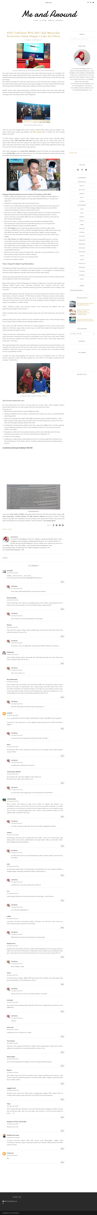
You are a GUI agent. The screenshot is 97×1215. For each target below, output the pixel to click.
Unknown (10, 1153)
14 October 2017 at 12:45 (12, 572)
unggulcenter (11, 1088)
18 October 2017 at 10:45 (12, 1029)
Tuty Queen (11, 1041)
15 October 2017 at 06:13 (12, 774)
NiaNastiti (10, 652)
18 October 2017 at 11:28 (12, 1043)
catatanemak (11, 799)
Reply (62, 581)
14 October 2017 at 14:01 (12, 681)
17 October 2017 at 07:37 (16, 823)
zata (8, 864)
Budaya (82, 193)
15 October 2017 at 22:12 (12, 893)
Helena (9, 625)
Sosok (82, 259)
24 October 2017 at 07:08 (13, 1090)
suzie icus (10, 1027)
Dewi (8, 744)
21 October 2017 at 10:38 (12, 1072)
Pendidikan (82, 244)
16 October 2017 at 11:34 (12, 945)
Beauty (82, 185)
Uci (8, 891)
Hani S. (9, 1070)
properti (82, 275)
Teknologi (82, 263)
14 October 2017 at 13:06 (12, 600)
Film (82, 213)
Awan (9, 973)
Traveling (82, 267)
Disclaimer (17, 1212)
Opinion (81, 232)
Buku (82, 197)
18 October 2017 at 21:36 (12, 1058)
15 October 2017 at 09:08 (13, 866)
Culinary (82, 201)
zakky (9, 916)
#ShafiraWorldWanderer (76, 290)
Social (82, 255)
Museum (82, 228)
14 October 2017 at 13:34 (12, 654)
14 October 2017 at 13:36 (16, 670)
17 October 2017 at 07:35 (16, 762)
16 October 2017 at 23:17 (12, 975)
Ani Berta (14, 586)
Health (82, 220)
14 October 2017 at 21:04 (12, 715)
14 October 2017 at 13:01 (16, 588)
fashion (82, 271)
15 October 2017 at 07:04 (12, 801)
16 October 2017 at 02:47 (12, 918)
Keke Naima (11, 1056)
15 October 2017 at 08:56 (12, 834)
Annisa (9, 832)
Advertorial (82, 182)
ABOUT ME (73, 153)
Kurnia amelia (11, 598)
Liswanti (10, 1000)
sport (82, 279)
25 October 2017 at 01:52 (12, 1106)
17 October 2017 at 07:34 (16, 735)
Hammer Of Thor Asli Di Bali (16, 1121)
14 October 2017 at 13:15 (12, 627)
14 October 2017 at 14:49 (16, 703)
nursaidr (10, 570)
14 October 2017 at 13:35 (16, 615)
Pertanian (82, 252)
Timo (8, 1104)
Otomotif (82, 236)
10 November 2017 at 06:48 (13, 1137)
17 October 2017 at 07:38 (16, 882)
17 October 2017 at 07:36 (16, 789)
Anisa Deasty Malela (14, 772)
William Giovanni (13, 1135)
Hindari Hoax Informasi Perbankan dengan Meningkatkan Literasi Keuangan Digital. (83, 312)
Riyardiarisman (12, 679)
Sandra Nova (11, 943)
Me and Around (48, 14)
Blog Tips (82, 189)
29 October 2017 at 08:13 (12, 1124)
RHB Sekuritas (37, 132)
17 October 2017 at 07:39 (16, 934)
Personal (82, 248)
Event (82, 209)
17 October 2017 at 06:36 (12, 1002)
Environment (82, 205)
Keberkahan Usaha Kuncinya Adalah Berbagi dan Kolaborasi (85, 319)
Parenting (82, 240)
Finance (9, 529)
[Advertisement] (80, 121)
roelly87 (9, 713)
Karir (82, 224)
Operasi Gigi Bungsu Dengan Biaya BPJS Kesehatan (85, 304)
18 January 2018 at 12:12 (12, 1155)
